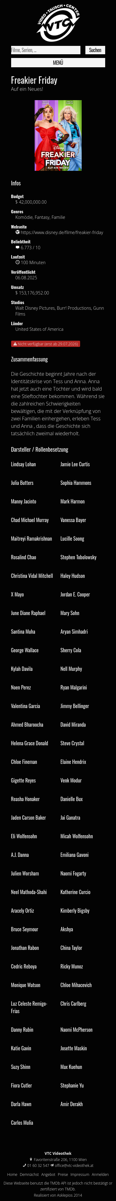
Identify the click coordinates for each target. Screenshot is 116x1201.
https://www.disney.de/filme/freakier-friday (62, 232)
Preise (63, 1174)
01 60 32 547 (38, 1165)
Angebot (48, 1174)
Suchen (95, 50)
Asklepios (65, 1195)
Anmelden (100, 1174)
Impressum (80, 1174)
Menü (58, 62)
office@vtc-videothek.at (74, 1165)
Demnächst (29, 1174)
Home (12, 1174)
